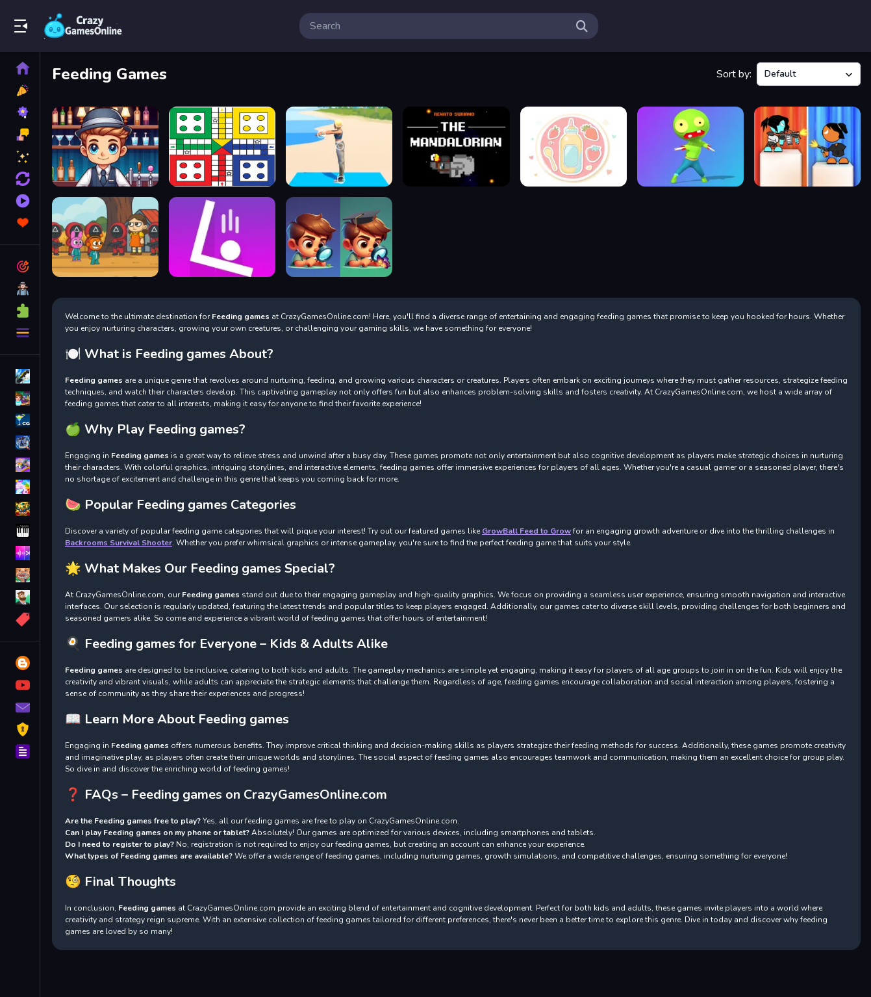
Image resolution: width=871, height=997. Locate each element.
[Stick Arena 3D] (807, 147)
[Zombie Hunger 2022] (690, 147)
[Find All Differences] (339, 237)
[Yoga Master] (339, 147)
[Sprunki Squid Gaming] (105, 237)
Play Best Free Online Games (83, 26)
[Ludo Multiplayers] (222, 147)
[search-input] (438, 26)
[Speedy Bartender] (105, 147)
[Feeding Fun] (573, 147)
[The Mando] (456, 147)
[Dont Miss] (222, 237)
